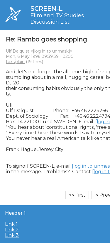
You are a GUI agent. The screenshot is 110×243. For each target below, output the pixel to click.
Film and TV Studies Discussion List (57, 18)
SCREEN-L (46, 8)
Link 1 (11, 224)
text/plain (15, 61)
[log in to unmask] (51, 51)
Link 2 (12, 229)
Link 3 (12, 235)
